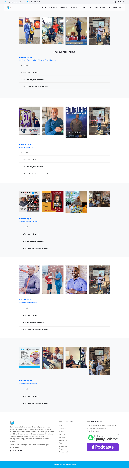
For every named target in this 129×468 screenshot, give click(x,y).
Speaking (62, 7)
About (44, 7)
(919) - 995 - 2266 (33, 2)
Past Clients (53, 7)
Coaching (72, 7)
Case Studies (93, 7)
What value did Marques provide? (35, 87)
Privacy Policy (63, 449)
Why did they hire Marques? (33, 80)
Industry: (26, 65)
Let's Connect (63, 446)
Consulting (82, 7)
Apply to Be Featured (114, 7)
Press (102, 7)
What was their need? (31, 73)
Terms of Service (64, 452)
